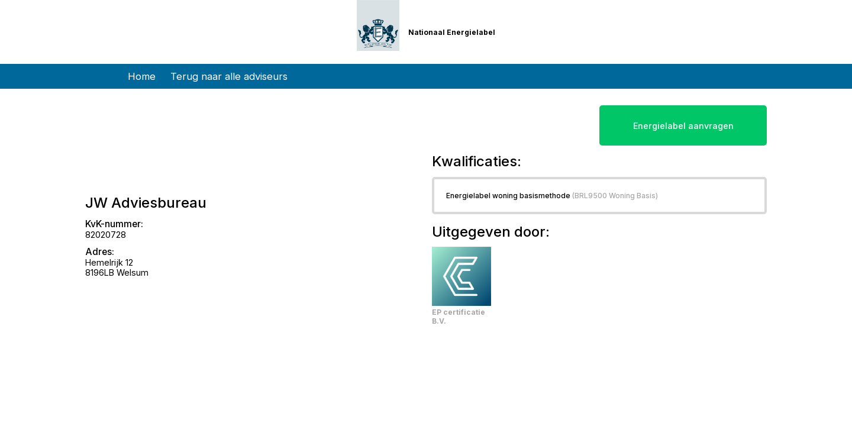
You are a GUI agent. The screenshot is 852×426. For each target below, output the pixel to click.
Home (142, 76)
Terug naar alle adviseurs (229, 76)
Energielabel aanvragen (683, 126)
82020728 (105, 235)
